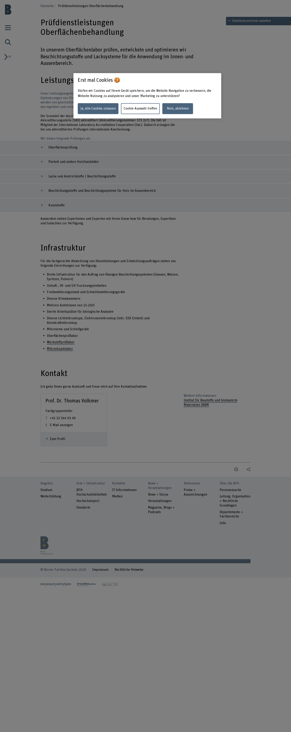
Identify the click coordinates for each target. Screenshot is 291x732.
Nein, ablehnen (178, 108)
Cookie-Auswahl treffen (140, 108)
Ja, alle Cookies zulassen (98, 108)
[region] (147, 95)
